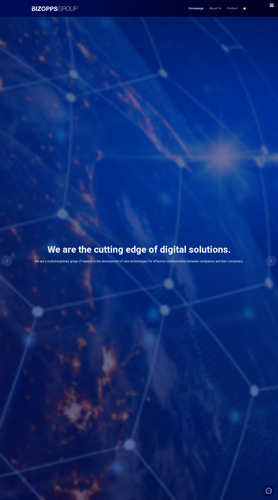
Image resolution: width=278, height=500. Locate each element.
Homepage (196, 8)
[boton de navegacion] (271, 5)
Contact (232, 8)
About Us (215, 8)
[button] (7, 261)
